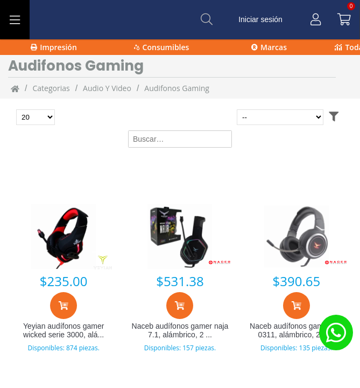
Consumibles (161, 47)
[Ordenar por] (280, 117)
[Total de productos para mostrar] (35, 117)
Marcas (269, 47)
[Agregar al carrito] (63, 305)
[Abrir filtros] (333, 117)
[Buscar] (206, 19)
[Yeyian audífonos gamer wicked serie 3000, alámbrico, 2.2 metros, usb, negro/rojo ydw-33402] (63, 236)
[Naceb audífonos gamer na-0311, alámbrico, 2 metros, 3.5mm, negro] (296, 236)
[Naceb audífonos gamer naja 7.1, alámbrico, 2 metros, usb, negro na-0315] (179, 236)
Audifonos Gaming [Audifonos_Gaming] (176, 88)
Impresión (54, 47)
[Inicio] (15, 88)
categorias (50, 88)
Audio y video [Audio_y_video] (107, 88)
